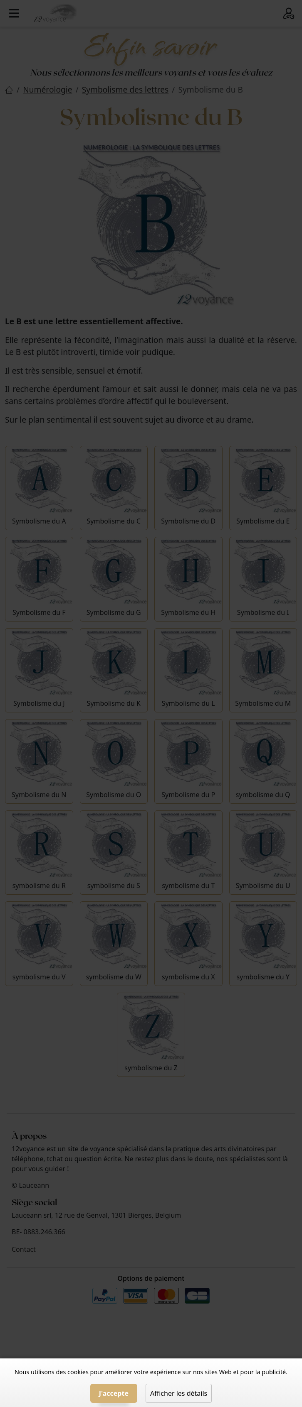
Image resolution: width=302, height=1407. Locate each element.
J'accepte (114, 1393)
